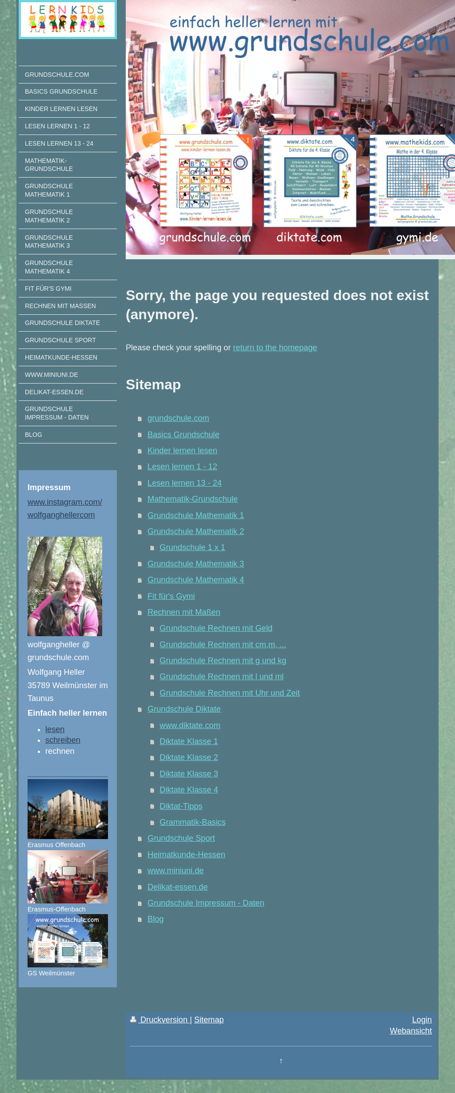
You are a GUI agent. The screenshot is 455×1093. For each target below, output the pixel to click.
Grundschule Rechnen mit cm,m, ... (223, 644)
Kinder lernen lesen (182, 450)
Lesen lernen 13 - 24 (185, 483)
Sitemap (209, 1019)
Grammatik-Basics (193, 822)
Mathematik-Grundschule (193, 499)
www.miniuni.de (176, 870)
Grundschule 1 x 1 (192, 547)
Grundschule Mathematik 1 (196, 515)
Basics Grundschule (184, 434)
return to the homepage (275, 347)
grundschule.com (178, 418)
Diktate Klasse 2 (189, 757)
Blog (156, 919)
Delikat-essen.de (178, 887)
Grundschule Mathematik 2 (196, 531)
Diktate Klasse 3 (189, 773)
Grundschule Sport (181, 838)
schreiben (62, 740)
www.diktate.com (190, 725)
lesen (54, 729)
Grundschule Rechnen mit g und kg (223, 660)
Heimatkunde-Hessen (186, 854)
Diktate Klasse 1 (189, 741)
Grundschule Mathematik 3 (196, 563)
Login (422, 1019)
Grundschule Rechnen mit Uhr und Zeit (229, 693)
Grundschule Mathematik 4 (196, 579)
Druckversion (160, 1019)
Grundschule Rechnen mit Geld (216, 628)
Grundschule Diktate (184, 709)
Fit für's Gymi (171, 596)
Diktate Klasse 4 (189, 789)
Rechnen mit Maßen (184, 612)
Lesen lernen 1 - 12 (182, 466)
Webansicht (411, 1030)
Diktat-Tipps (181, 806)
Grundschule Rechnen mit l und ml (221, 676)
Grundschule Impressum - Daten (206, 903)
